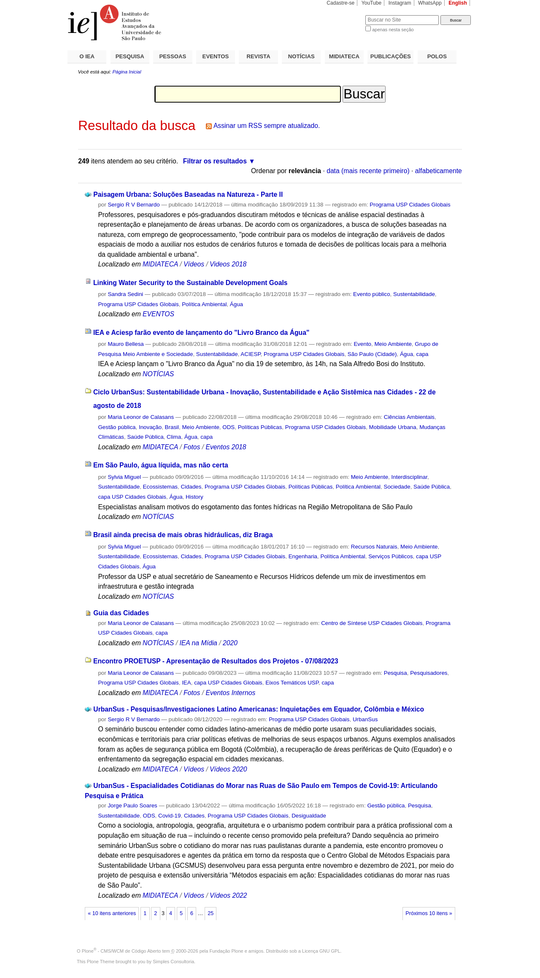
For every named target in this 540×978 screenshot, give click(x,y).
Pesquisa (395, 673)
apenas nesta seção (392, 29)
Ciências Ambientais (409, 417)
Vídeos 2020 (228, 769)
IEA (186, 682)
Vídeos (194, 264)
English (457, 3)
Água (236, 304)
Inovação (150, 427)
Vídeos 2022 (228, 895)
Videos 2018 (228, 264)
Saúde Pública (145, 437)
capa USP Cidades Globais (132, 497)
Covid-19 (169, 815)
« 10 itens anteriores (112, 913)
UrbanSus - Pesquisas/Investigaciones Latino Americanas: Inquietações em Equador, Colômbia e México (258, 709)
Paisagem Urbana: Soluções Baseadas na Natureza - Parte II (188, 194)
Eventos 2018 (225, 447)
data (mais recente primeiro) (368, 170)
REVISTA (258, 56)
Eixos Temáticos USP (292, 682)
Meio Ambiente (392, 344)
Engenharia (303, 556)
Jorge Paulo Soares (132, 805)
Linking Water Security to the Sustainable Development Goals (190, 282)
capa (422, 354)
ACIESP (250, 354)
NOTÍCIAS (301, 56)
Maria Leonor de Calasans (141, 417)
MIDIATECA (344, 56)
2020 (230, 643)
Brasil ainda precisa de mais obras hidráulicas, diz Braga (183, 534)
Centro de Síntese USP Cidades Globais (371, 623)
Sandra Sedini (125, 294)
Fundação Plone (226, 951)
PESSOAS (172, 56)
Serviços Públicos (390, 556)
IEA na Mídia (198, 643)
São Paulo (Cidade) (372, 354)
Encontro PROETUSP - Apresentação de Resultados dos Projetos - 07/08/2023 (215, 661)
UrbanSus (365, 719)
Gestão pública (116, 427)
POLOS (437, 56)
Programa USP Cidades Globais (410, 204)
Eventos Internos (230, 692)
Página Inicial (126, 71)
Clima (174, 437)
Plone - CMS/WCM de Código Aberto (121, 951)
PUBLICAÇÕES (390, 56)
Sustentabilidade (414, 294)
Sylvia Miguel (124, 477)
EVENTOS (215, 56)
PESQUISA (130, 56)
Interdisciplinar (409, 477)
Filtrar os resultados (215, 161)
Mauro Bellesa (125, 344)
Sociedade (396, 487)
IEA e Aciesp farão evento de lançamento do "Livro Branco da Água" (201, 332)
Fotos (192, 447)
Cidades (191, 487)
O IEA (86, 56)
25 (210, 913)
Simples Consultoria (173, 961)
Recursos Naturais (374, 546)
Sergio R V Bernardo (133, 204)
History (194, 497)
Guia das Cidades (121, 613)
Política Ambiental (204, 304)
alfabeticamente (438, 170)
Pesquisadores (428, 673)
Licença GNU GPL (321, 951)
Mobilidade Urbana (392, 427)
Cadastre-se (340, 3)
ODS (228, 427)
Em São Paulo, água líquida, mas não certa (160, 465)
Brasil (172, 427)
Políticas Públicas (260, 427)
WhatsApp (430, 3)
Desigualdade (309, 815)
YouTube (372, 3)
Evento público (371, 294)
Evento (362, 344)
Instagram (400, 3)
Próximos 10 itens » (428, 913)
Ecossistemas (160, 487)
